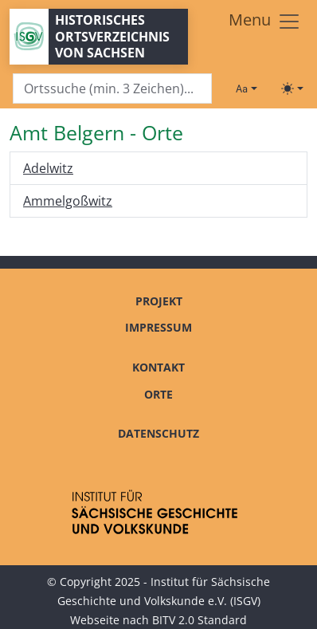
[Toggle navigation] (264, 21)
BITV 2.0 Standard (199, 619)
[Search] (112, 88)
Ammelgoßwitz (67, 201)
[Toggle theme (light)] (292, 88)
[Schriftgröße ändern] (246, 88)
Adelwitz (48, 168)
